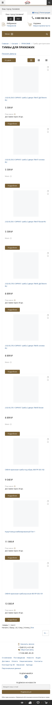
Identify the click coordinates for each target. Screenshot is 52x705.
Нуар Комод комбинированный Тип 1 (20, 531)
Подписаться (26, 692)
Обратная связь (26, 650)
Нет (18, 19)
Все (32, 627)
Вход (36, 12)
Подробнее (12, 123)
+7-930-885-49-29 (26, 653)
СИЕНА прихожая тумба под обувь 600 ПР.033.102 (24, 469)
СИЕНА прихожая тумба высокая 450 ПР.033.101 (24, 593)
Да (10, 19)
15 (45, 633)
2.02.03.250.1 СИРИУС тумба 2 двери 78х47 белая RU (25, 221)
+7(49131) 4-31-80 (26, 647)
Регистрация (45, 12)
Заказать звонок (26, 644)
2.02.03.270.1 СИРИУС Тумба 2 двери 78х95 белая (24, 407)
